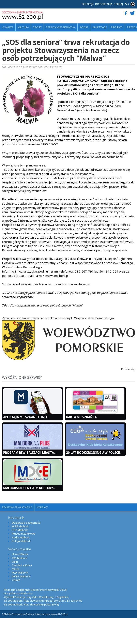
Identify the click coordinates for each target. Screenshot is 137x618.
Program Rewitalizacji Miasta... (29, 453)
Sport (37, 27)
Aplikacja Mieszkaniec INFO (25, 417)
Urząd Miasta (20, 554)
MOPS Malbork (21, 576)
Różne (84, 27)
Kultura (23, 27)
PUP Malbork (20, 530)
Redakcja (88, 4)
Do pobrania (103, 4)
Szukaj (118, 4)
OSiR (15, 561)
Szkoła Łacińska (22, 565)
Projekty (117, 27)
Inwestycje (99, 27)
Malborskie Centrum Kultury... (29, 488)
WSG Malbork (20, 526)
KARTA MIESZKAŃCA (81, 417)
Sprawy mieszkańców (60, 27)
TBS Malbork (19, 558)
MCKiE (15, 569)
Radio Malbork (21, 537)
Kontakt (42, 507)
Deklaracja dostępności (26, 522)
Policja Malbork (21, 541)
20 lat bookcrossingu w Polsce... (94, 453)
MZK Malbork (20, 572)
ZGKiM (16, 580)
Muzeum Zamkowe (23, 533)
